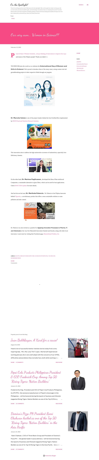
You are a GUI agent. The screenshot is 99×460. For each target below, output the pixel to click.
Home (13, 18)
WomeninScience (81, 70)
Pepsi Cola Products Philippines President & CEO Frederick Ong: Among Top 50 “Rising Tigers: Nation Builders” (36, 376)
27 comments (20, 449)
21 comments (20, 403)
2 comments (19, 362)
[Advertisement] (37, 314)
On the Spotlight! (19, 4)
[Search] (81, 4)
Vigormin (18, 196)
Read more (59, 362)
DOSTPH (79, 61)
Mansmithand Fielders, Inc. (51, 234)
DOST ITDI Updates (21, 185)
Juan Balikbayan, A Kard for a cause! (34, 340)
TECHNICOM (80, 68)
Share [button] (78, 53)
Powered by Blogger (49, 455)
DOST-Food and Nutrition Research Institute (26, 121)
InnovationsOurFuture (82, 64)
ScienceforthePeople (82, 66)
